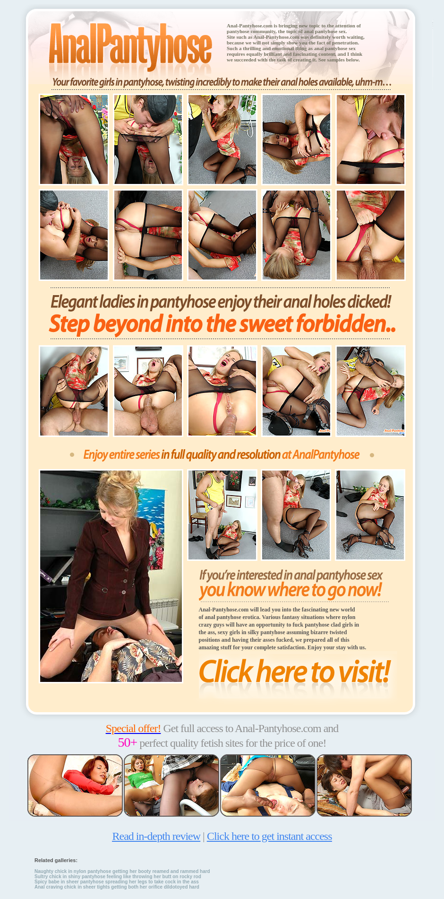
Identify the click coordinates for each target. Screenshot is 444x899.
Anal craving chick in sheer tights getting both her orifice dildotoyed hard (116, 887)
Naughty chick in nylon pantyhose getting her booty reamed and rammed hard (122, 871)
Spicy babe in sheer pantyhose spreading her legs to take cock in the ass (116, 881)
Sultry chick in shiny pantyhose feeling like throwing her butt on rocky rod (117, 876)
